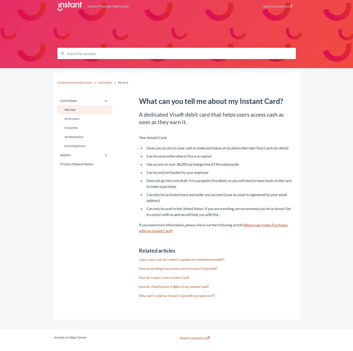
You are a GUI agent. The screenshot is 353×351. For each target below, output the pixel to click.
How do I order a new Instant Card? (164, 277)
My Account (72, 118)
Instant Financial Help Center (108, 6)
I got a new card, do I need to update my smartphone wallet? (181, 259)
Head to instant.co (194, 338)
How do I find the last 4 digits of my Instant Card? (174, 287)
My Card (70, 109)
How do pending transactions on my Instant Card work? (178, 268)
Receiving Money (75, 146)
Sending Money (74, 136)
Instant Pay (71, 127)
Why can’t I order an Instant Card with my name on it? (177, 296)
